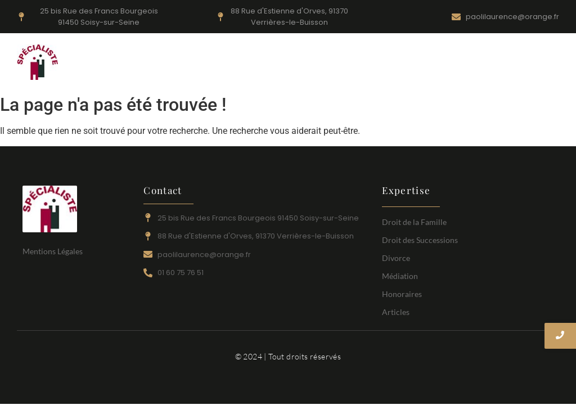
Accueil (173, 63)
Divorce (287, 63)
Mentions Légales (52, 251)
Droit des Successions (352, 63)
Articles (513, 63)
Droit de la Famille (230, 63)
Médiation (420, 63)
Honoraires (469, 63)
